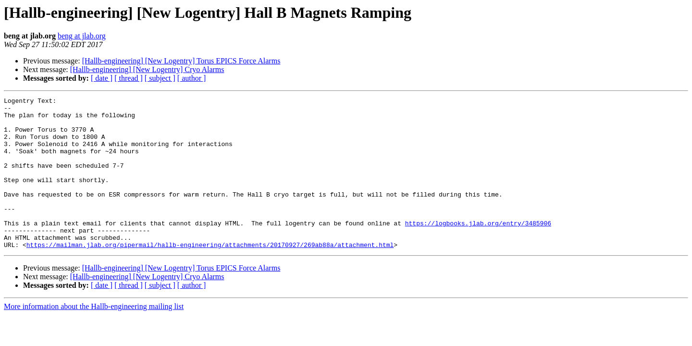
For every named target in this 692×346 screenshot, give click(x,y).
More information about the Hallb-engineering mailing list (94, 337)
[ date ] (101, 78)
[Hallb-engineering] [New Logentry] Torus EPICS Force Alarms (181, 61)
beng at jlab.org (82, 36)
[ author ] (191, 78)
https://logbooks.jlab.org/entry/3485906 (478, 249)
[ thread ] (128, 78)
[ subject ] (160, 78)
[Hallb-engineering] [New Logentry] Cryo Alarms (147, 69)
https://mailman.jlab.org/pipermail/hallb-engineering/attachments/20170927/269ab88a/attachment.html (210, 275)
